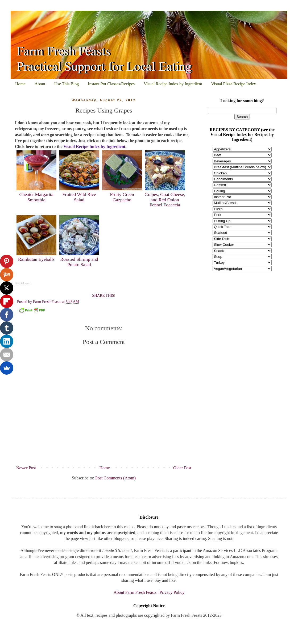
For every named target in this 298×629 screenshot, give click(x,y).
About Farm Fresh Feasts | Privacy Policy (149, 592)
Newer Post (26, 468)
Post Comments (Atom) (115, 478)
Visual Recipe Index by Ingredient (173, 84)
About (40, 84)
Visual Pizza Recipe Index (233, 84)
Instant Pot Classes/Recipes (111, 84)
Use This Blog (66, 84)
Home (20, 84)
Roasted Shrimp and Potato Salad (79, 262)
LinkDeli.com (22, 283)
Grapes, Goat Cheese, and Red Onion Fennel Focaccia (164, 199)
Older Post (182, 468)
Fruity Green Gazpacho (122, 197)
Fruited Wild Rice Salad (79, 197)
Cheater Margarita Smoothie (36, 197)
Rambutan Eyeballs (36, 259)
